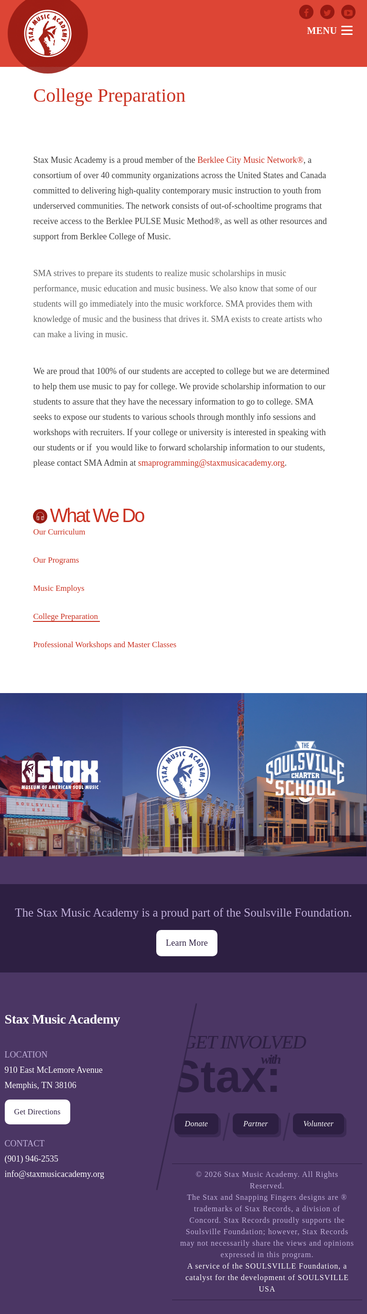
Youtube (348, 12)
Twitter (327, 12)
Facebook (306, 12)
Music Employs (58, 588)
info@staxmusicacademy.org (55, 1171)
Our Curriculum (59, 531)
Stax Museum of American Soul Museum (61, 788)
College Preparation (65, 616)
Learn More (187, 940)
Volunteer (318, 1121)
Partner (255, 1121)
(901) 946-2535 (31, 1156)
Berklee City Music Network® (250, 160)
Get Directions (37, 1109)
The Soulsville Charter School (305, 788)
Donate (196, 1121)
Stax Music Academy (183, 788)
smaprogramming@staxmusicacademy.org (211, 463)
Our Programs (56, 560)
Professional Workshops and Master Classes (104, 644)
